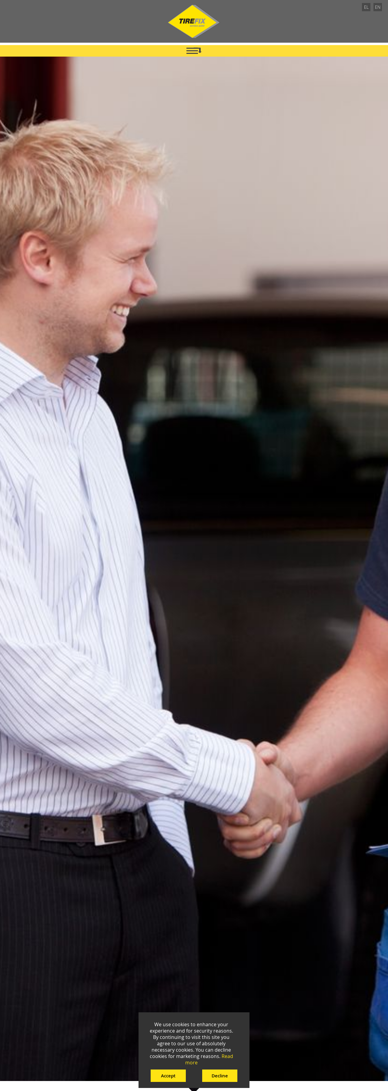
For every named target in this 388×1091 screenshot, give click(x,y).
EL (366, 7)
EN (377, 7)
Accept (168, 1076)
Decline (220, 1076)
